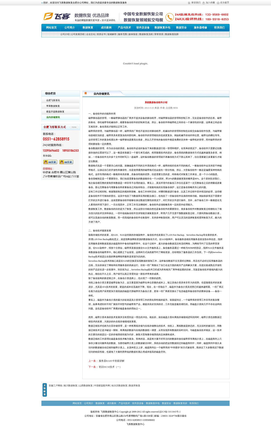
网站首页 (51, 27)
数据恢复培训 (180, 403)
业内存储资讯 (53, 117)
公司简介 (69, 27)
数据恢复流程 (146, 34)
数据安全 (181, 27)
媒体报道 (133, 34)
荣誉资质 (158, 34)
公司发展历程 (77, 34)
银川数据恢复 (70, 385)
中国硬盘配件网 (102, 385)
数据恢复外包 (162, 27)
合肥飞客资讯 (53, 100)
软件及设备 (143, 27)
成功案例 (106, 27)
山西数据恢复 (86, 385)
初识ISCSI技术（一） (110, 366)
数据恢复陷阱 (172, 34)
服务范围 (122, 34)
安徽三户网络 (55, 385)
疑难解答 (111, 34)
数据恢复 (88, 27)
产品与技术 (124, 27)
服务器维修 (200, 27)
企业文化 (90, 34)
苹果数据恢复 (53, 106)
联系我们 (219, 27)
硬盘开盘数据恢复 (55, 111)
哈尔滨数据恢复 (119, 385)
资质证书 (101, 34)
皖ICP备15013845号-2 (170, 411)
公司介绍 (64, 34)
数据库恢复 (134, 385)
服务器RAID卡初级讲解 (111, 360)
